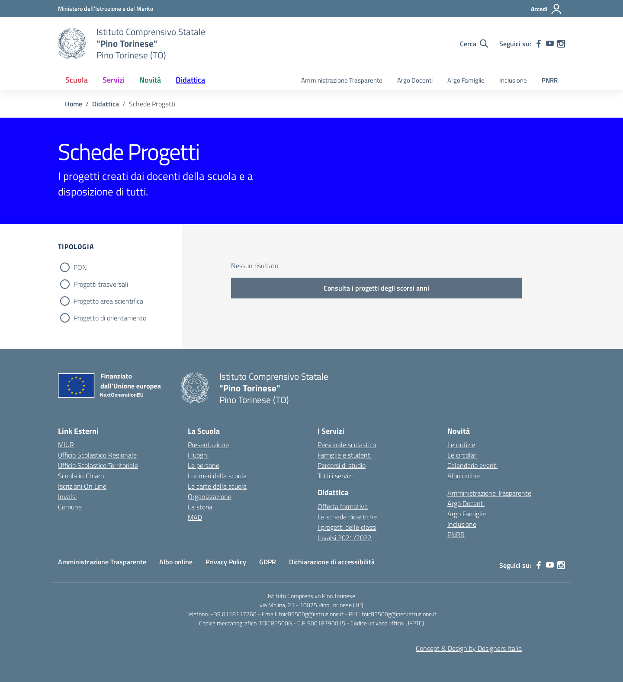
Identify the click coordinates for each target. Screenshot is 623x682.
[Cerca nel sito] (474, 43)
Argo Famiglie (466, 80)
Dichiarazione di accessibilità (332, 562)
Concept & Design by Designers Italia (469, 648)
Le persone (203, 465)
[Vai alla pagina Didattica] (105, 104)
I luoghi (198, 455)
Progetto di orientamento (110, 318)
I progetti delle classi (347, 527)
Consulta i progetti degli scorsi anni (376, 288)
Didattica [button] (190, 80)
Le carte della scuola (217, 486)
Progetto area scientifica (108, 301)
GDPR (267, 562)
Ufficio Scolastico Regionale (97, 455)
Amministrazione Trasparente (341, 80)
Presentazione (208, 444)
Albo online (463, 476)
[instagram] (561, 44)
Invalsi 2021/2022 (345, 537)
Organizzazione (209, 496)
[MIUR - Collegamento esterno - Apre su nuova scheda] (105, 8)
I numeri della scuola (217, 476)
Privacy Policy (226, 562)
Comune (70, 507)
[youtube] (550, 44)
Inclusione (513, 80)
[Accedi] (546, 9)
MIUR (66, 444)
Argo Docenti (415, 80)
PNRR (550, 80)
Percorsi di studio (342, 465)
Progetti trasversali (101, 284)
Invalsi (67, 496)
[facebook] (539, 44)
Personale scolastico (347, 444)
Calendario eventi (472, 465)
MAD (195, 517)
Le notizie (461, 444)
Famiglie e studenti (345, 455)
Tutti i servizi (335, 476)
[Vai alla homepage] (72, 43)
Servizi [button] (114, 80)
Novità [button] (150, 80)
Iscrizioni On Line (82, 486)
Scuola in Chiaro (81, 476)
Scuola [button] (76, 80)
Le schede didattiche (347, 517)
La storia (200, 507)
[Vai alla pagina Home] (73, 104)
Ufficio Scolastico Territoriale (98, 465)
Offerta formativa (343, 506)
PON (80, 267)
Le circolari (462, 455)
